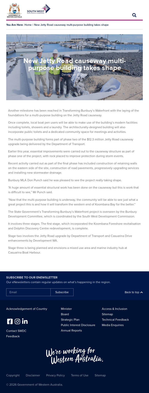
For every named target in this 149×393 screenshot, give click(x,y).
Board (65, 314)
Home (28, 24)
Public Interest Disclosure (78, 325)
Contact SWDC (16, 331)
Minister (66, 309)
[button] (134, 15)
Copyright (13, 375)
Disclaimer (33, 375)
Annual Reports (71, 330)
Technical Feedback (115, 320)
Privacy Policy (55, 375)
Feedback (13, 336)
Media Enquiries (113, 325)
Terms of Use (79, 375)
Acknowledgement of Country (26, 309)
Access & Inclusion (114, 309)
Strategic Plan (70, 320)
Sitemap (107, 314)
